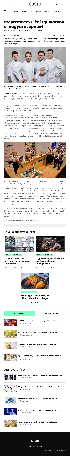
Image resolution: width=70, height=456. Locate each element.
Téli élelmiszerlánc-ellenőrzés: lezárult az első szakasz (38, 422)
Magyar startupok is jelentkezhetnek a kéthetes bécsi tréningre (41, 387)
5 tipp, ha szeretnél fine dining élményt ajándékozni (37, 344)
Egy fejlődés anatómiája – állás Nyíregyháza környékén (38, 333)
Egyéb (47, 11)
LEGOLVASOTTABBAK (50, 313)
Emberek (38, 11)
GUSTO (8, 254)
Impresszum (37, 446)
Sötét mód (62, 4)
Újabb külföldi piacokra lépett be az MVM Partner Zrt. (37, 399)
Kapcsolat (56, 11)
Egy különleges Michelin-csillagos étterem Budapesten (50, 261)
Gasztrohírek (22, 30)
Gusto (40, 30)
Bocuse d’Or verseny (13, 93)
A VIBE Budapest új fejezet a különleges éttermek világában (40, 321)
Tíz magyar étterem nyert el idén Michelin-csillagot (35, 297)
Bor (31, 11)
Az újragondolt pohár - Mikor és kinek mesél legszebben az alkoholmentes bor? (40, 356)
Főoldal (15, 11)
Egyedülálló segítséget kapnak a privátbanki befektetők (39, 410)
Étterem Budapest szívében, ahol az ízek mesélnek (17, 261)
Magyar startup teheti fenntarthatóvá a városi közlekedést (40, 375)
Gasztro (23, 11)
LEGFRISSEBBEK (19, 313)
